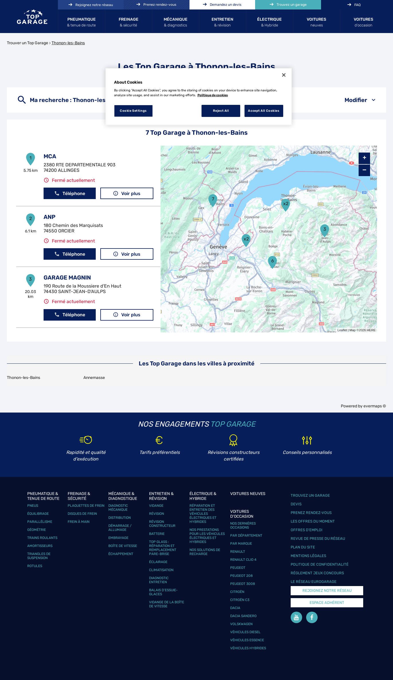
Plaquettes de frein (86, 506)
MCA (50, 156)
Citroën (237, 592)
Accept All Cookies (263, 111)
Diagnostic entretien (159, 580)
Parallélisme (39, 522)
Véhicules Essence (247, 640)
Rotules (34, 566)
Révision (156, 514)
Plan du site (303, 547)
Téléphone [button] (69, 193)
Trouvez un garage (310, 495)
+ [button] (364, 158)
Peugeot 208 (241, 576)
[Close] (283, 75)
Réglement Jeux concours (317, 573)
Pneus (32, 506)
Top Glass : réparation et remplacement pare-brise (162, 548)
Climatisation (161, 570)
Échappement (120, 554)
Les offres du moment (313, 521)
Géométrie (36, 530)
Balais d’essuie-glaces (163, 592)
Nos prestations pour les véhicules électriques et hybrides (207, 536)
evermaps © (374, 406)
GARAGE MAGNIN (67, 277)
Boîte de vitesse (122, 546)
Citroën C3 (239, 600)
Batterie (157, 534)
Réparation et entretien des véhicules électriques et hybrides (202, 514)
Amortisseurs (39, 546)
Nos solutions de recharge (204, 552)
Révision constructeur (162, 524)
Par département (246, 535)
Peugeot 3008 (242, 584)
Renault (237, 552)
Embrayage (118, 538)
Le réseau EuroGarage (314, 581)
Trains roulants (42, 538)
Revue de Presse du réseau (318, 538)
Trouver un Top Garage (27, 43)
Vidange (156, 506)
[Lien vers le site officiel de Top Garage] (32, 16)
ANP (49, 216)
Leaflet (342, 330)
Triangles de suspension (38, 556)
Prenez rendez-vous (311, 513)
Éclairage (158, 562)
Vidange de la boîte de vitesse (166, 604)
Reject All (221, 111)
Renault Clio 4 (243, 560)
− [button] (364, 170)
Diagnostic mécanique (118, 508)
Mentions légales (308, 556)
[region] (198, 97)
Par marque (241, 544)
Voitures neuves (247, 493)
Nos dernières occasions (243, 525)
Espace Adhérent (327, 602)
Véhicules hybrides (248, 648)
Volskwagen (241, 624)
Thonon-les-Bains (68, 43)
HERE (371, 330)
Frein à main (78, 522)
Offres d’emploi (306, 530)
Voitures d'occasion (241, 514)
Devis (296, 504)
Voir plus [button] (126, 193)
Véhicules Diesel (245, 632)
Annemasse (94, 377)
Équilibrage (38, 514)
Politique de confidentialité (320, 564)
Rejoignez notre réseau (327, 590)
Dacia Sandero (243, 616)
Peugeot (237, 568)
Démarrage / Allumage (120, 528)
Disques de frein (82, 514)
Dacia (235, 608)
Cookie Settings (133, 111)
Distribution (119, 518)
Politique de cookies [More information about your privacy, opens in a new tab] (213, 95)
